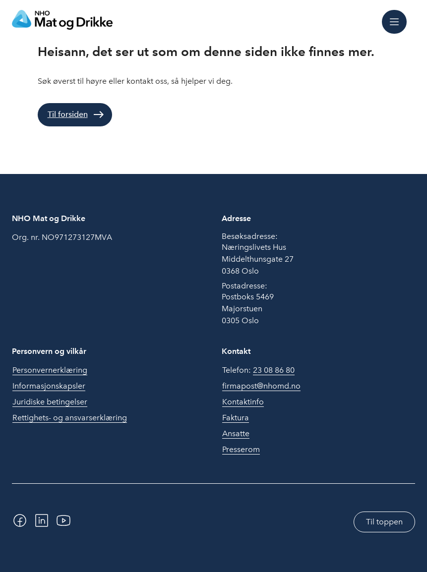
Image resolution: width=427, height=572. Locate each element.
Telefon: (258, 370)
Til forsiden (68, 114)
